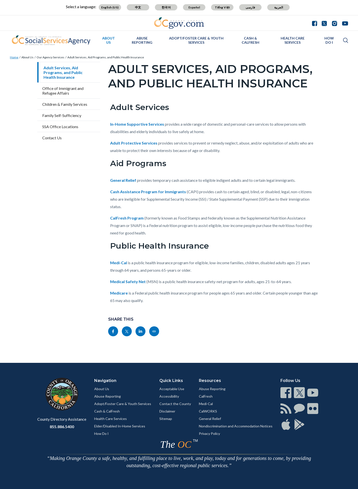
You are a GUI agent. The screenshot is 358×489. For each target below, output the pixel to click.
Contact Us (52, 137)
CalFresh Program (127, 218)
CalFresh (206, 396)
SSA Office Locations (60, 126)
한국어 (166, 7)
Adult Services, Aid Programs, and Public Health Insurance (105, 57)
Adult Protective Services (133, 143)
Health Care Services (293, 40)
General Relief (123, 180)
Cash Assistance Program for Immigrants (148, 191)
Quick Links (171, 380)
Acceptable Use (171, 389)
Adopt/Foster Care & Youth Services (196, 40)
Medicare (119, 293)
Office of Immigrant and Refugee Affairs (63, 90)
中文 (138, 7)
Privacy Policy (209, 433)
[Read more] (179, 23)
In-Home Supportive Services (137, 124)
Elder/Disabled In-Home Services (119, 426)
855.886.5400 (62, 426)
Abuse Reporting (142, 40)
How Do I (329, 40)
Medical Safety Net (128, 281)
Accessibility (169, 396)
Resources (210, 380)
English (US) (110, 7)
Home (14, 57)
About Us (108, 40)
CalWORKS (208, 411)
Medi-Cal (118, 262)
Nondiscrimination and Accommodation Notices (235, 426)
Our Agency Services (50, 57)
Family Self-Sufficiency (61, 115)
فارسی (250, 7)
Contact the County (175, 404)
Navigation (105, 380)
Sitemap (165, 418)
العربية (278, 7)
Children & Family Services (64, 104)
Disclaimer (167, 411)
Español (194, 7)
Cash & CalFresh (250, 40)
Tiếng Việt (222, 7)
